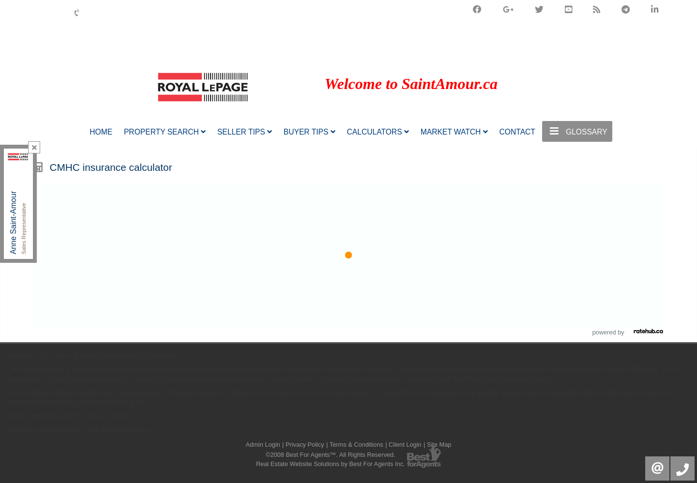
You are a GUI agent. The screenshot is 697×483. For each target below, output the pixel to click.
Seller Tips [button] (244, 132)
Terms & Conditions (356, 444)
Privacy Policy (305, 444)
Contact (517, 132)
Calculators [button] (378, 132)
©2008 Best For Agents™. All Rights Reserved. (330, 454)
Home (101, 132)
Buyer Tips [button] (309, 132)
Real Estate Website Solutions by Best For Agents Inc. (330, 464)
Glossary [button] (577, 131)
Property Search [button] (165, 132)
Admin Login (263, 444)
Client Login (405, 444)
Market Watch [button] (454, 132)
